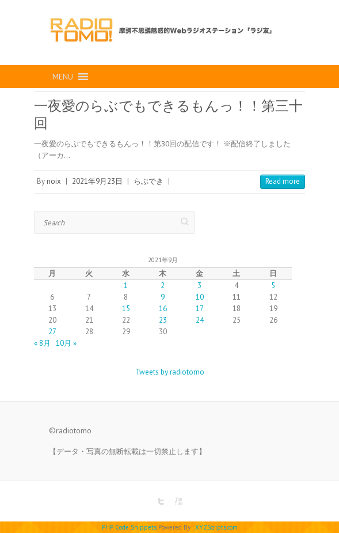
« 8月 (42, 343)
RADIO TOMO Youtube (178, 501)
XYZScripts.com (216, 527)
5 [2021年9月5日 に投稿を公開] (273, 285)
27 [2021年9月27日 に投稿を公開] (52, 332)
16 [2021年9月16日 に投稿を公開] (163, 308)
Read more (282, 181)
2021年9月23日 (97, 181)
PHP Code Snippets (129, 527)
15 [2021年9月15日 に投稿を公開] (126, 308)
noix (54, 181)
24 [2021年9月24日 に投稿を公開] (200, 320)
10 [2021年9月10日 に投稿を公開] (200, 297)
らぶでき (148, 181)
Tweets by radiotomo (169, 372)
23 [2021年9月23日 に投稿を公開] (163, 320)
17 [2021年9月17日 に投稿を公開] (200, 308)
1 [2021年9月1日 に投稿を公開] (126, 285)
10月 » (66, 343)
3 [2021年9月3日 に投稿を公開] (199, 285)
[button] (62, 76)
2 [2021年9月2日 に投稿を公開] (163, 285)
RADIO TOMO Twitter (161, 501)
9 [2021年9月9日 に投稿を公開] (163, 297)
